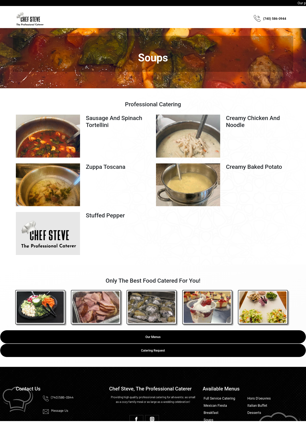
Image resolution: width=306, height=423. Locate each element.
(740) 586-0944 (270, 19)
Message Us (59, 410)
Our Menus (152, 337)
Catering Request (153, 350)
